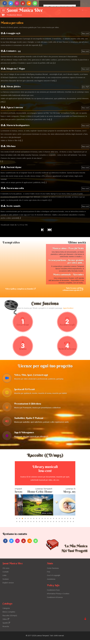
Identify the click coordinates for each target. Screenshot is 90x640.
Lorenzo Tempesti (42, 635)
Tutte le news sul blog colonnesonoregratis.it (73, 289)
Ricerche (6, 626)
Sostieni (6, 579)
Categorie (6, 608)
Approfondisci (68, 308)
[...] (41, 45)
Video (6, 619)
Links (4, 575)
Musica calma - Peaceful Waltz (68, 248)
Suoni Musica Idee (25, 11)
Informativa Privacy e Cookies (58, 594)
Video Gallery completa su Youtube (20, 289)
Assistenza (51, 579)
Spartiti (6, 623)
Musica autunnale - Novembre (68, 274)
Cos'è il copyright (53, 575)
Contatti (5, 572)
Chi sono (6, 568)
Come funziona (53, 568)
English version (8, 583)
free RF (86, 87)
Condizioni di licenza (55, 597)
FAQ (48, 572)
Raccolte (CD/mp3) (10, 615)
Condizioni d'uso (53, 590)
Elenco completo (9, 612)
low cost (85, 33)
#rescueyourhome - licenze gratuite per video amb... (66, 261)
